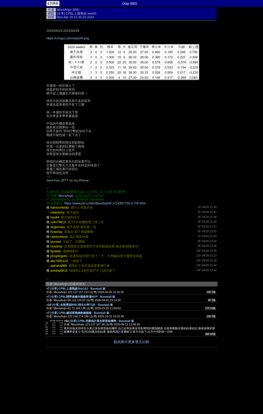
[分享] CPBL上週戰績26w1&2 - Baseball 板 (78, 341)
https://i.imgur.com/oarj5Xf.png (67, 38)
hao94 (54, 270)
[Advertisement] (131, 68)
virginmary (57, 280)
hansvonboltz (59, 260)
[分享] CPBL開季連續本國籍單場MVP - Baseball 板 (82, 349)
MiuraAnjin (64, 9)
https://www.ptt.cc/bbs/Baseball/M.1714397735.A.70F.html (105, 256)
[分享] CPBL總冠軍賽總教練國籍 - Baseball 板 (79, 365)
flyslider (55, 304)
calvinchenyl (59, 289)
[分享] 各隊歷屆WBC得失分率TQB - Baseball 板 (82, 357)
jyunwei (55, 294)
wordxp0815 (59, 323)
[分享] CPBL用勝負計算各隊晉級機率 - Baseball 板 (102, 373)
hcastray (56, 284)
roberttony (57, 265)
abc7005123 (59, 313)
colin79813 (58, 275)
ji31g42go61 (59, 308)
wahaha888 (58, 318)
